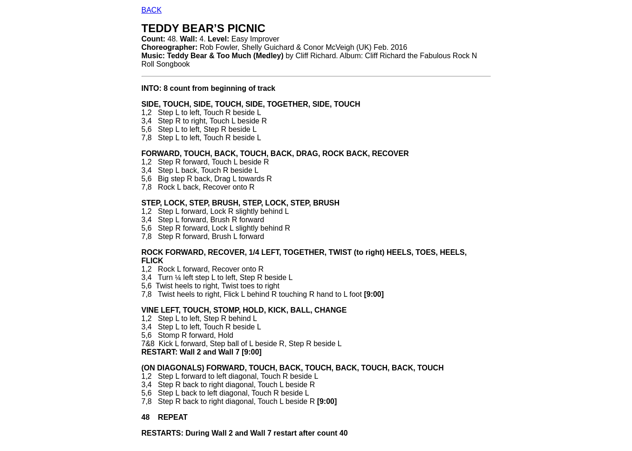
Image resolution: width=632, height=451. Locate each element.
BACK (152, 10)
